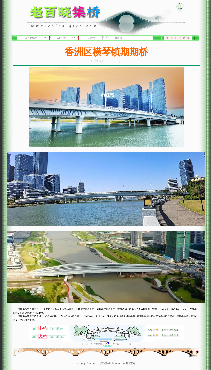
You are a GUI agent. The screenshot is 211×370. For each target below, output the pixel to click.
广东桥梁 (90, 38)
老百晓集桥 (31, 38)
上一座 (84, 344)
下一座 (128, 344)
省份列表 (61, 38)
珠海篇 (118, 38)
